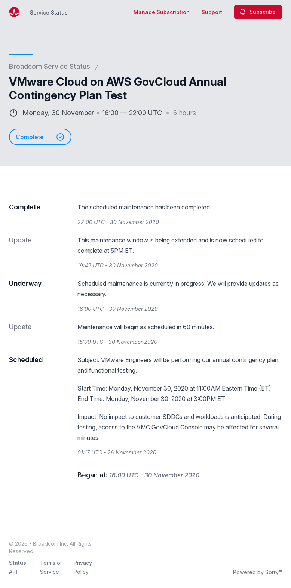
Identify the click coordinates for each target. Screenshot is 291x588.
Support (212, 12)
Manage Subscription (162, 12)
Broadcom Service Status (49, 66)
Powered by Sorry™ (257, 572)
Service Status (49, 12)
